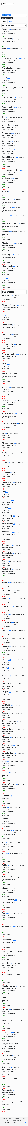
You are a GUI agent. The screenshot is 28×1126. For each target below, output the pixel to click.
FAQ (25, 2)
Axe (4, 35)
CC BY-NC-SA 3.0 (21, 1122)
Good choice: (8, 25)
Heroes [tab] (4, 22)
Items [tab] (10, 22)
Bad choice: (8, 291)
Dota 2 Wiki (23, 1124)
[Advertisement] (14, 9)
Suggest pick (5, 18)
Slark (4, 37)
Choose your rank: (6, 2)
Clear (11, 18)
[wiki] (9, 29)
